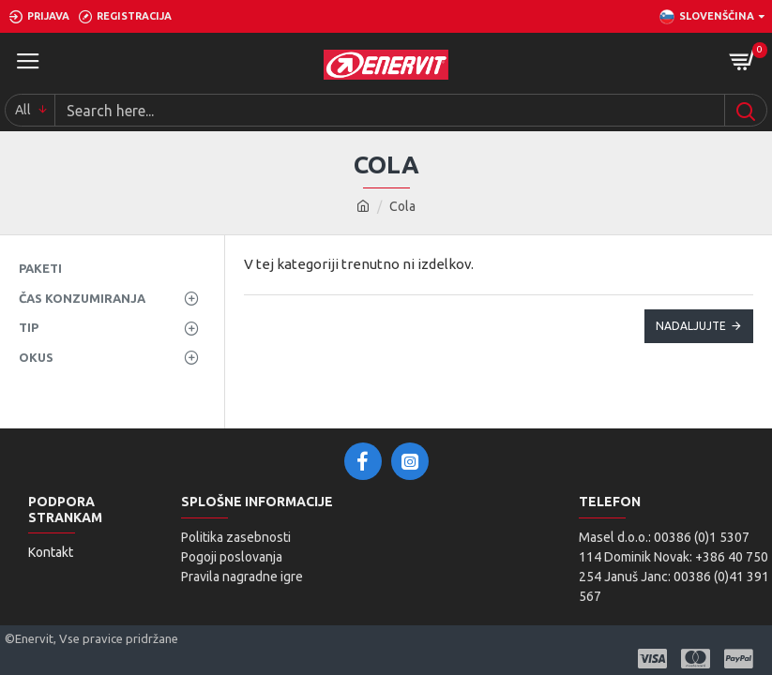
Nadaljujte (691, 326)
